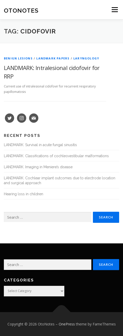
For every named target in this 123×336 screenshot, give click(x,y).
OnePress (67, 324)
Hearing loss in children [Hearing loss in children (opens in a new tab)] (23, 194)
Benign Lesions (18, 58)
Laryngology (86, 58)
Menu (114, 9)
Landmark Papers (52, 58)
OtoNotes (21, 10)
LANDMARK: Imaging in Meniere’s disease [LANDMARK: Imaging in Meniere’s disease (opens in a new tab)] (38, 167)
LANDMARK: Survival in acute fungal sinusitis (40, 145)
